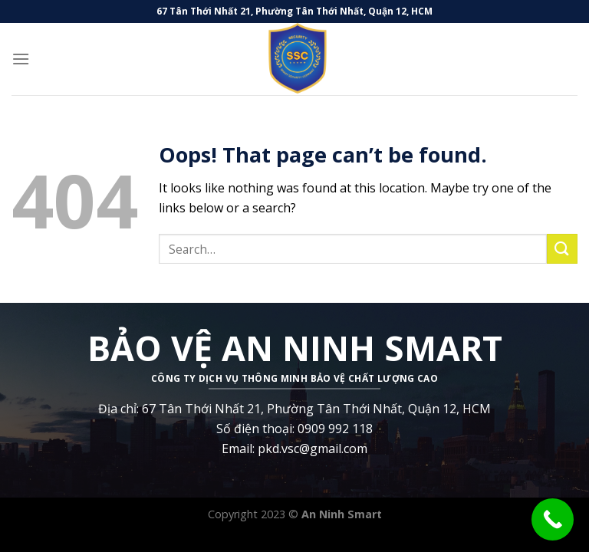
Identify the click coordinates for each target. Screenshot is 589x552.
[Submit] (562, 249)
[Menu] (21, 58)
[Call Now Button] (552, 519)
